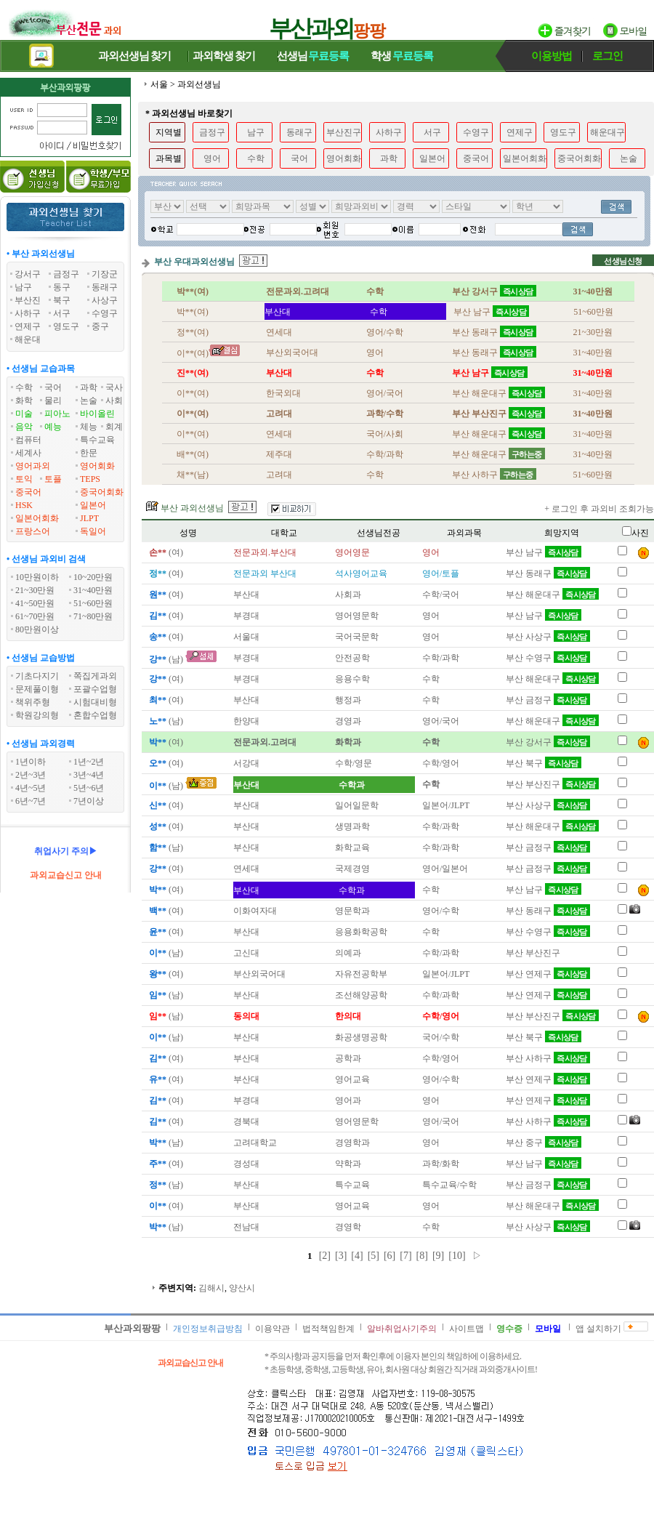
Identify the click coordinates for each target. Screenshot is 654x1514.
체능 (88, 427)
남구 (256, 132)
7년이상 (88, 801)
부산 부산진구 (552, 784)
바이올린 (97, 413)
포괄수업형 (95, 689)
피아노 (57, 413)
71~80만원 (93, 616)
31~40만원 (93, 590)
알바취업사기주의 (402, 1329)
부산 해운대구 (552, 594)
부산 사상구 (548, 637)
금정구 (212, 132)
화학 (24, 400)
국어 (53, 387)
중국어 (28, 492)
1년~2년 (89, 762)
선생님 (313, 56)
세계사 (28, 453)
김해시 (211, 1288)
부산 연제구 (548, 974)
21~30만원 (35, 590)
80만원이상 (37, 629)
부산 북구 (543, 763)
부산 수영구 (548, 658)
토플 (53, 479)
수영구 (476, 132)
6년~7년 (31, 801)
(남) (165, 659)
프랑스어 (32, 531)
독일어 (93, 531)
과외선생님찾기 (134, 56)
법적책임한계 (328, 1329)
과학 (88, 387)
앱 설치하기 (598, 1329)
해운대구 (607, 132)
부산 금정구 (548, 700)
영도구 (563, 132)
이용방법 (551, 56)
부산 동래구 (548, 573)
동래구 (299, 132)
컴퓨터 (28, 440)
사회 (114, 400)
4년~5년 (31, 788)
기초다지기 (37, 676)
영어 (212, 158)
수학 (24, 387)
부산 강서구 (548, 742)
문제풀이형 (37, 689)
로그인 (607, 56)
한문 (88, 453)
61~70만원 (35, 616)
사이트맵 (466, 1329)
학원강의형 (37, 715)
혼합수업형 (95, 715)
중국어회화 (102, 492)
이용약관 (272, 1329)
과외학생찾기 (224, 56)
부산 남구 (543, 552)
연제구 (519, 132)
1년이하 (30, 762)
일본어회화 (37, 518)
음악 (24, 427)
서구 (432, 132)
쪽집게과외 (95, 676)
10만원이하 (37, 577)
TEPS (90, 479)
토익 (24, 479)
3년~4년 (89, 775)
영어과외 (32, 466)
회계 (114, 427)
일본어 (93, 505)
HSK (24, 505)
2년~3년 (31, 775)
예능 (53, 427)
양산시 (242, 1288)
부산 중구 (543, 1142)
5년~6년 (89, 788)
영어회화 (97, 466)
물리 (53, 400)
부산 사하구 (548, 1058)
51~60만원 (93, 603)
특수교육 (97, 440)
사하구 (389, 132)
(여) (165, 552)
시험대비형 (95, 702)
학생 (402, 56)
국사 (114, 387)
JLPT (89, 518)
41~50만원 (35, 603)
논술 (88, 400)
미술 (24, 413)
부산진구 (343, 132)
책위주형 (32, 702)
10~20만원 (93, 577)
